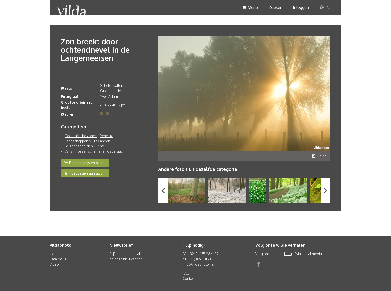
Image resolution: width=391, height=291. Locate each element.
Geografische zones (81, 136)
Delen (319, 156)
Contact (189, 278)
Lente (100, 146)
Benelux (106, 136)
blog (288, 254)
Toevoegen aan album (85, 174)
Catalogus (58, 259)
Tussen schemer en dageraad (99, 151)
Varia (69, 151)
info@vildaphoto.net (198, 264)
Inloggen (301, 7)
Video (54, 264)
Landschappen (76, 141)
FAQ (186, 273)
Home (54, 254)
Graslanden (101, 141)
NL (325, 7)
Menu (250, 8)
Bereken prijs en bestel (85, 163)
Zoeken (275, 7)
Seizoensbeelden (79, 146)
